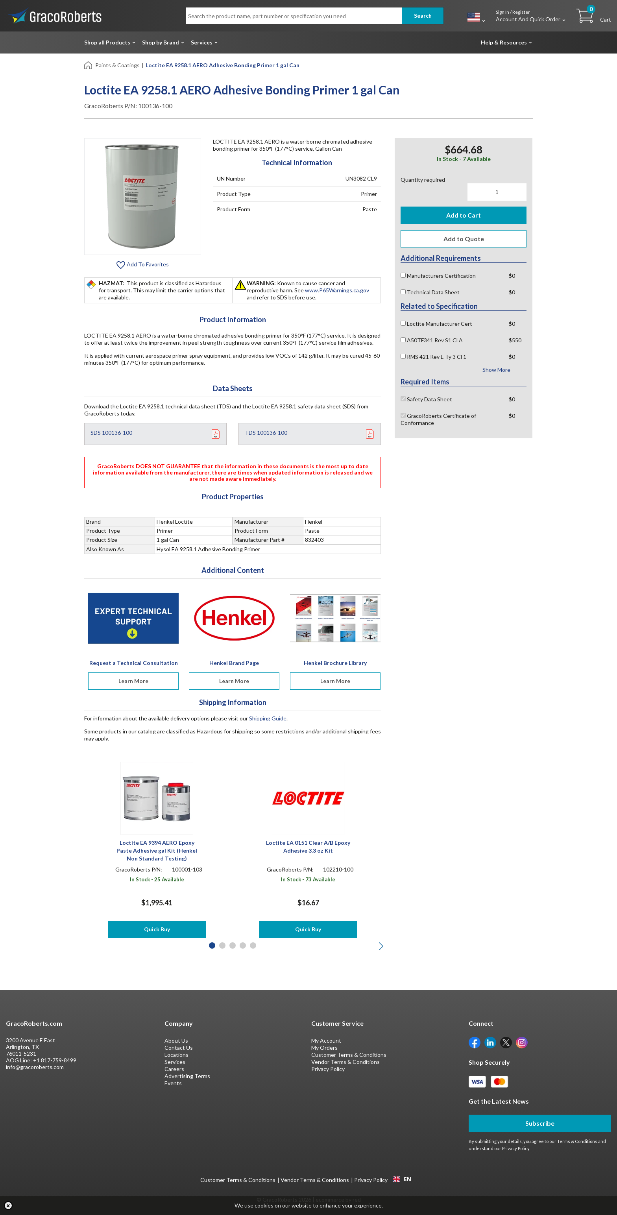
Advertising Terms (187, 1076)
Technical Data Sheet (430, 292)
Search (423, 15)
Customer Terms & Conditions (348, 1054)
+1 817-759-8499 (54, 1060)
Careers (174, 1068)
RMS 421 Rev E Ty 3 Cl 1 (433, 356)
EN (402, 1179)
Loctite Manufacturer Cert (436, 323)
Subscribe (539, 1123)
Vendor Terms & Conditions (345, 1061)
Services (201, 42)
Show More (496, 369)
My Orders (324, 1047)
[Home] (88, 64)
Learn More (133, 681)
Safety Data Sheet (426, 399)
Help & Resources (504, 42)
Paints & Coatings (117, 65)
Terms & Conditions (577, 1141)
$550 (515, 340)
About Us (176, 1040)
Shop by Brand (160, 42)
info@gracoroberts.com (35, 1067)
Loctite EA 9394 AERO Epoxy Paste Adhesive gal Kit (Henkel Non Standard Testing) (156, 850)
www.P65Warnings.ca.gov (337, 290)
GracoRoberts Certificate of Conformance (438, 419)
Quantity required (423, 179)
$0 (512, 275)
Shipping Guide (267, 718)
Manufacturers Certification (438, 275)
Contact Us (178, 1047)
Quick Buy (157, 929)
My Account (326, 1040)
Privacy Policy (328, 1068)
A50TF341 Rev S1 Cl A (432, 340)
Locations (176, 1054)
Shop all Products (107, 42)
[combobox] (402, 1179)
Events (173, 1083)
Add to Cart (463, 215)
